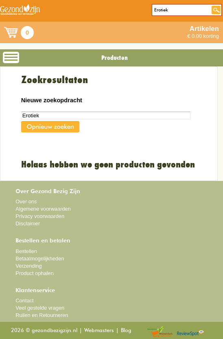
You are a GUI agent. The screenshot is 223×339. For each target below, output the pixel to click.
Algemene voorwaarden (43, 209)
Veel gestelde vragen (39, 308)
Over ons (26, 201)
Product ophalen (34, 273)
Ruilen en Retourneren (41, 315)
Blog (126, 330)
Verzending (28, 266)
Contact (24, 300)
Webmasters (99, 330)
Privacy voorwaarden (39, 216)
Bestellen (26, 251)
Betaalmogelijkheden (39, 258)
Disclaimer (27, 223)
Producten (114, 58)
